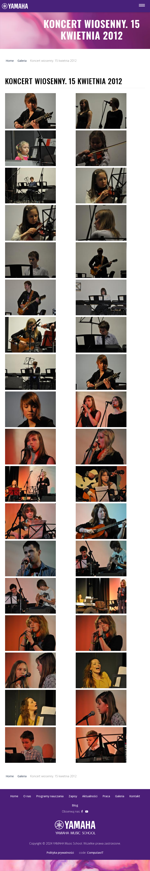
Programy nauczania (50, 796)
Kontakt (134, 796)
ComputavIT (95, 852)
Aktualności (89, 796)
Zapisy (73, 796)
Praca (106, 796)
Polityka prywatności (60, 852)
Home (14, 796)
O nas (27, 796)
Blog (75, 805)
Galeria (119, 796)
